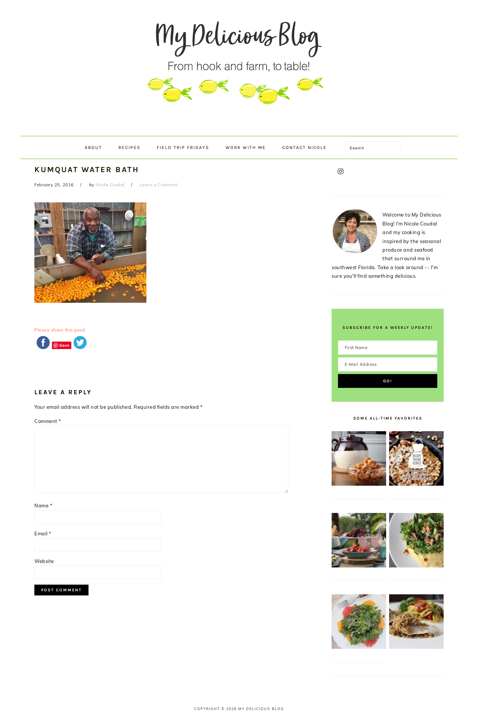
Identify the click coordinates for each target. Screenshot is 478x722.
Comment (47, 421)
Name (43, 505)
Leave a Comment (159, 184)
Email (43, 533)
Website (44, 561)
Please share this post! (60, 330)
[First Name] (387, 347)
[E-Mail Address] (387, 364)
